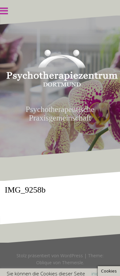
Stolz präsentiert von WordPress (50, 256)
